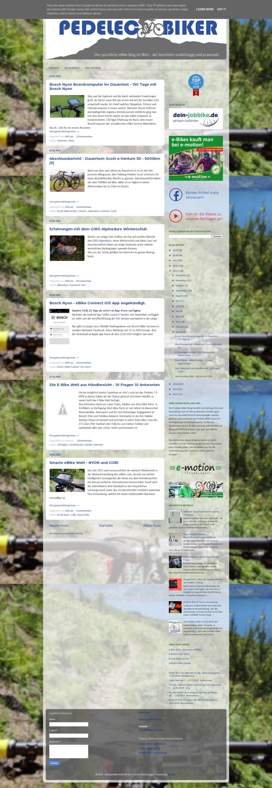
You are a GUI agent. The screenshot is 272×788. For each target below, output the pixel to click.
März (179, 322)
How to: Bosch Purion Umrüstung (200, 602)
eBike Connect (111, 314)
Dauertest (62, 140)
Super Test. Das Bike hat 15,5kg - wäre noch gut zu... (195, 673)
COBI (73, 515)
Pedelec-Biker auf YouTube (152, 744)
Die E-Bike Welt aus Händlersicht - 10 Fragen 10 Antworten (104, 385)
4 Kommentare (83, 207)
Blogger (172, 774)
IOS (82, 367)
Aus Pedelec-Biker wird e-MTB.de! (200, 622)
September (182, 291)
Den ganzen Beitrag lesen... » (64, 131)
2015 (175, 271)
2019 (175, 250)
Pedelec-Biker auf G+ (149, 748)
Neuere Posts (59, 526)
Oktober (180, 285)
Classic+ (83, 211)
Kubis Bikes (140, 420)
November (181, 280)
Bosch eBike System (67, 211)
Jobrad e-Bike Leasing (180, 663)
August (180, 296)
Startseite (54, 68)
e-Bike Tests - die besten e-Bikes (185, 650)
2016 (175, 266)
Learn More (205, 9)
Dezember (181, 275)
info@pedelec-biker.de (150, 730)
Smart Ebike (83, 515)
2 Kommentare (83, 363)
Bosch (60, 367)
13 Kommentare (84, 136)
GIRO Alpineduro (101, 240)
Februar (180, 327)
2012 (175, 394)
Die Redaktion (72, 68)
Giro (83, 285)
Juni (178, 306)
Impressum (144, 712)
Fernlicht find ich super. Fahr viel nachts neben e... (194, 700)
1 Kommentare (84, 440)
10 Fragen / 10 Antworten (70, 445)
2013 (175, 389)
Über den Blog (92, 68)
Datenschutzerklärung (150, 719)
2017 (175, 260)
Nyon (71, 140)
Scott (113, 211)
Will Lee (69, 136)
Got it (221, 9)
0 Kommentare (83, 281)
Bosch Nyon (63, 515)
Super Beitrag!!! (177, 680)
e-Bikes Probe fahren (179, 654)
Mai (178, 311)
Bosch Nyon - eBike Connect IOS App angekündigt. (97, 303)
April (178, 316)
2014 (175, 384)
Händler (88, 445)
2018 (175, 255)
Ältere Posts (152, 526)
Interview (98, 445)
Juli (177, 301)
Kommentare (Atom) (72, 533)
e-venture (105, 211)
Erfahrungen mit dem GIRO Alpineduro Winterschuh (98, 229)
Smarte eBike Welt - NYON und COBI (83, 463)
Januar (179, 332)
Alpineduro (63, 285)
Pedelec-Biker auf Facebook (153, 753)
